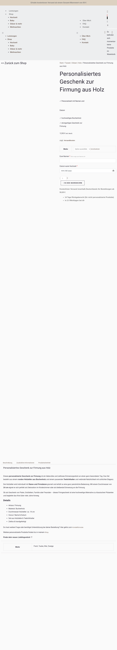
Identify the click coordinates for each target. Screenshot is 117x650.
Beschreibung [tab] (8, 216)
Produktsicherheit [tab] (50, 216)
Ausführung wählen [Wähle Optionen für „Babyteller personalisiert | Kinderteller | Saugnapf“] (69, 499)
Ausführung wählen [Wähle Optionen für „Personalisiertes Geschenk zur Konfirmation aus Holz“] (10, 499)
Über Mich (87, 20)
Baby (12, 20)
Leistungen (13, 11)
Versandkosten (70, 140)
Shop (11, 14)
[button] (19, 33)
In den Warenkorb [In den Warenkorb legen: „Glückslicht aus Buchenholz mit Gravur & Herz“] (42, 496)
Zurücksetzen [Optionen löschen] (97, 149)
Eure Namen (72, 157)
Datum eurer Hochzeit (69, 167)
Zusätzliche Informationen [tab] (28, 216)
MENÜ (2, 597)
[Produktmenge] (64, 179)
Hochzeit (13, 17)
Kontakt (86, 27)
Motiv (65, 149)
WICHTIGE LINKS (6, 615)
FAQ (84, 24)
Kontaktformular (78, 281)
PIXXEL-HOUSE (80, 642)
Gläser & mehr (16, 24)
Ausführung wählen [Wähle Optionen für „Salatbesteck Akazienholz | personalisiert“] (98, 499)
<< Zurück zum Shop (13, 63)
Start (61, 63)
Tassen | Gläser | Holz (73, 63)
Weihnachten (15, 27)
